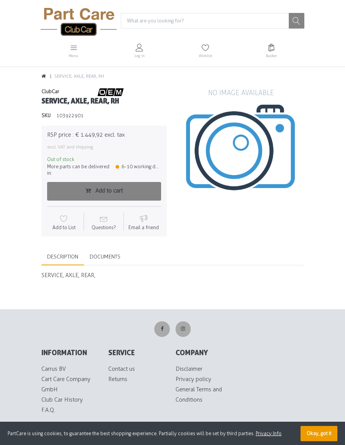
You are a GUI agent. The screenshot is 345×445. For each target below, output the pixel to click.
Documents (105, 257)
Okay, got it (319, 433)
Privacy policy (193, 379)
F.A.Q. (48, 410)
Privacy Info (269, 433)
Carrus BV (53, 368)
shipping (84, 147)
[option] (241, 151)
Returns (117, 379)
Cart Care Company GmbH (65, 384)
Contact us (121, 368)
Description (62, 257)
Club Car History (62, 399)
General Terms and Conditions (199, 394)
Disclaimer (189, 368)
